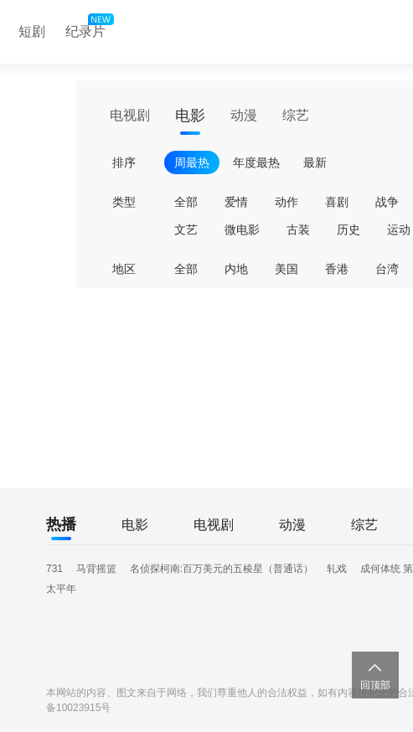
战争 (387, 202)
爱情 (236, 202)
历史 (348, 229)
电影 (190, 115)
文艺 (186, 229)
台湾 (387, 269)
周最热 (191, 162)
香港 (336, 269)
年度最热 (256, 162)
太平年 (61, 589)
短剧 (31, 31)
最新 (315, 162)
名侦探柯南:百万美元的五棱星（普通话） (221, 569)
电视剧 (130, 115)
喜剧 (336, 202)
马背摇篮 (96, 569)
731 (54, 569)
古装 (298, 229)
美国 (286, 269)
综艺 (295, 115)
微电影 (242, 229)
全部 (186, 202)
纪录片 (88, 28)
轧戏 (337, 569)
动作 (286, 202)
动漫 (243, 115)
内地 (236, 269)
